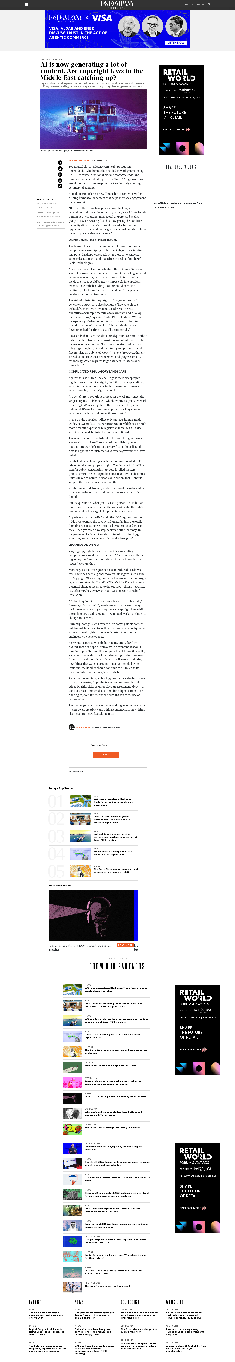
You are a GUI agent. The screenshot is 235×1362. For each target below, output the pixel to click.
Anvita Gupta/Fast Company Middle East (74, 151)
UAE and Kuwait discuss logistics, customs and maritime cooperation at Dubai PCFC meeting (116, 1021)
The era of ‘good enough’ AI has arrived (107, 1286)
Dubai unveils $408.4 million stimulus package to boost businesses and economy (116, 1226)
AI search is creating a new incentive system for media (116, 1097)
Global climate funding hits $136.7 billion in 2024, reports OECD (113, 1036)
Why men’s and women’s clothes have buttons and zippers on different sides (113, 1114)
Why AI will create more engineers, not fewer (111, 1066)
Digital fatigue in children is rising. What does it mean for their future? (115, 1257)
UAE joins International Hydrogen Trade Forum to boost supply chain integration (117, 990)
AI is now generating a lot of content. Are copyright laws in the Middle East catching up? (91, 71)
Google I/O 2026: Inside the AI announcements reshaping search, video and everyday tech (117, 1164)
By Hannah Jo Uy (79, 161)
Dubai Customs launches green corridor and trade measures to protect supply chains (113, 1005)
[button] (49, 955)
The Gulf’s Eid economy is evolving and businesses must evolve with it (117, 1052)
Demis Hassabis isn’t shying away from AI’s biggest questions (113, 1148)
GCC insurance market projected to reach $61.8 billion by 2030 (117, 1179)
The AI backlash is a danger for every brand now (112, 1128)
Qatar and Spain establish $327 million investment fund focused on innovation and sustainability (117, 1195)
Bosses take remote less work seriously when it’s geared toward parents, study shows (113, 1083)
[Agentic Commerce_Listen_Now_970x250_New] (117, 29)
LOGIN (200, 5)
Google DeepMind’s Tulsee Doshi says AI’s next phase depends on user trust (115, 1241)
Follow (189, 5)
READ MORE (130, 945)
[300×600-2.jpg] (181, 110)
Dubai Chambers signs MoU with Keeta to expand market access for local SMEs (113, 1210)
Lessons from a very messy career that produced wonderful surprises (113, 1272)
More (71, 776)
